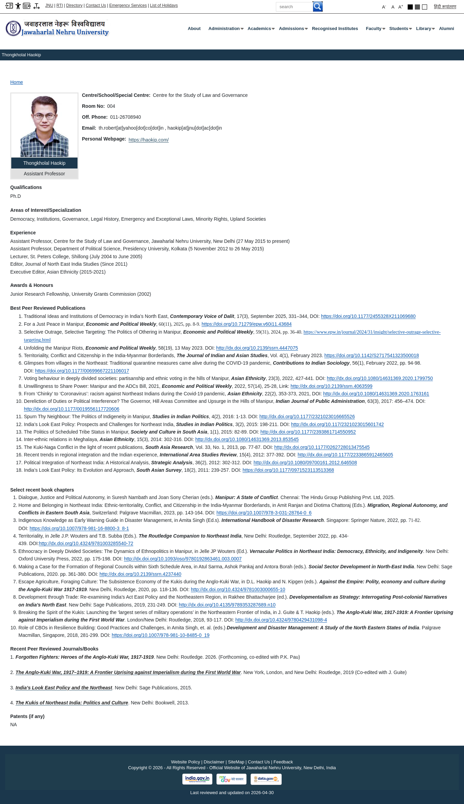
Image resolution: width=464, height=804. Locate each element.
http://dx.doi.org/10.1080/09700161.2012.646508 (305, 462)
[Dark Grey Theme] (417, 7)
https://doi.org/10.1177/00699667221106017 (82, 371)
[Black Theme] (410, 7)
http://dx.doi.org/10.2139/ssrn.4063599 (331, 386)
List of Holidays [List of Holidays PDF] (164, 5)
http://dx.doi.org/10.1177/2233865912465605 (345, 454)
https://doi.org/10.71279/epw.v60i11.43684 (246, 324)
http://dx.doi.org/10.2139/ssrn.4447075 (257, 348)
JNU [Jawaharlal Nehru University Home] (49, 5)
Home (16, 82)
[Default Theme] (424, 7)
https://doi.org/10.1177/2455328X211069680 (368, 316)
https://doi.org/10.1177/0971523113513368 (288, 470)
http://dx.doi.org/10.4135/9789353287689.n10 (227, 605)
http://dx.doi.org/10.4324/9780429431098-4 (281, 620)
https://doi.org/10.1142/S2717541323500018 (371, 355)
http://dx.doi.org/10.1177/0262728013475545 (321, 447)
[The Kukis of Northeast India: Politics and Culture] (72, 702)
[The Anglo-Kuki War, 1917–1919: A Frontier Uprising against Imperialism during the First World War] (128, 672)
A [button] (400, 7)
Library (425, 30)
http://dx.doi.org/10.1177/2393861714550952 (308, 432)
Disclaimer (214, 761)
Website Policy (185, 761)
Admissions (293, 30)
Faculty (375, 30)
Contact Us (96, 5)
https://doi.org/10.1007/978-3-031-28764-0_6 (264, 512)
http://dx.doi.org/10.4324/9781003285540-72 (86, 543)
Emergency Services (128, 5)
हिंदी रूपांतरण (445, 6)
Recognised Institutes (335, 28)
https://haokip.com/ (149, 140)
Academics (260, 30)
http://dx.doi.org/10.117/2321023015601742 (337, 424)
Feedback (283, 761)
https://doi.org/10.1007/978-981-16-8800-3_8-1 (79, 528)
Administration (225, 30)
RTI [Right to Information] (59, 5)
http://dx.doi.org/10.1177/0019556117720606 (71, 409)
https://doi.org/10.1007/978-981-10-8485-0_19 (160, 635)
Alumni (446, 28)
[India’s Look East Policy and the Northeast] (64, 687)
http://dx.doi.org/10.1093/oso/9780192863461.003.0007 (183, 558)
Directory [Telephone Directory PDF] (74, 5)
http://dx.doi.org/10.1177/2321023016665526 (307, 416)
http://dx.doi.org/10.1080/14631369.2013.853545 (247, 439)
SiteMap (236, 761)
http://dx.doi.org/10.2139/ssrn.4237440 (140, 574)
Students (400, 30)
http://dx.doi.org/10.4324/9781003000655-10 (238, 589)
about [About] (194, 28)
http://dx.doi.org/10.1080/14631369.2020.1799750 (380, 378)
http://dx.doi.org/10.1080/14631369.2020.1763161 (376, 393)
